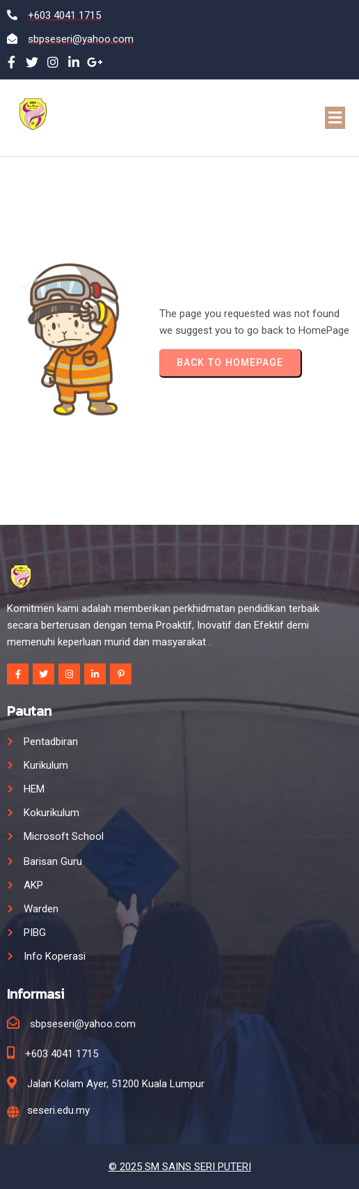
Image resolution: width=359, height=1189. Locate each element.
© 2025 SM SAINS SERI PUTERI (180, 1166)
